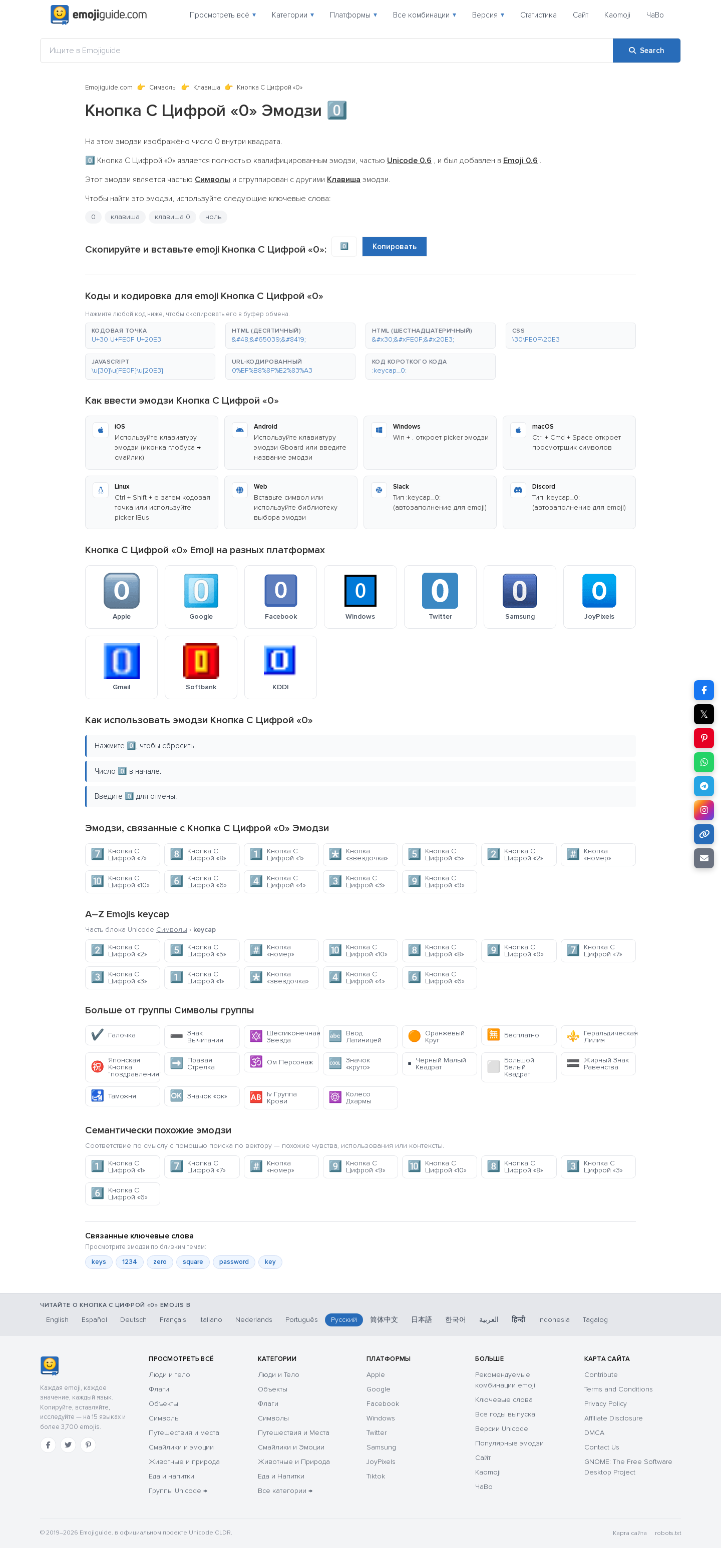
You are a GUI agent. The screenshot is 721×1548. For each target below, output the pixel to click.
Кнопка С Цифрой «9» (436, 881)
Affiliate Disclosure (613, 1418)
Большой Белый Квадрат (510, 1067)
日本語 (421, 1319)
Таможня (113, 1096)
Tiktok (376, 1476)
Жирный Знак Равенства (597, 1063)
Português (301, 1319)
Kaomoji (617, 15)
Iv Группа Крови (273, 1097)
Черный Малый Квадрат (437, 1063)
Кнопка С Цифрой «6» (198, 881)
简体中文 (384, 1319)
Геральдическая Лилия (601, 1036)
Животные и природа (184, 1461)
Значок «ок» (198, 1096)
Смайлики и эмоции (181, 1447)
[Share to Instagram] (704, 810)
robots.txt (668, 1533)
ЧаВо (655, 15)
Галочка (113, 1035)
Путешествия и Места (293, 1432)
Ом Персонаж (281, 1062)
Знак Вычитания (196, 1036)
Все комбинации (424, 15)
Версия (488, 15)
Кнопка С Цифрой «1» (276, 854)
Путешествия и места (184, 1432)
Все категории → (285, 1490)
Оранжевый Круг (436, 1036)
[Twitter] (68, 1445)
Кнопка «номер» (588, 854)
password (234, 1262)
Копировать (395, 246)
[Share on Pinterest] (704, 738)
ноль (213, 217)
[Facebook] (48, 1445)
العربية (489, 1319)
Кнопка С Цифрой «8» (198, 854)
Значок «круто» (349, 1063)
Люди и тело (169, 1374)
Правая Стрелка (192, 1063)
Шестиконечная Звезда (284, 1036)
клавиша (125, 217)
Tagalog (595, 1319)
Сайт (580, 15)
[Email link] (704, 858)
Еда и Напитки (281, 1476)
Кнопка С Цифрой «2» (515, 854)
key (270, 1262)
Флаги (159, 1389)
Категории (293, 15)
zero (160, 1262)
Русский (344, 1319)
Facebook (383, 1403)
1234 (129, 1262)
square (193, 1262)
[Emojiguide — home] (98, 15)
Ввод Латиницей (355, 1036)
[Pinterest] (88, 1445)
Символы (163, 88)
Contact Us (601, 1447)
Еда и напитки (171, 1476)
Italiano (210, 1319)
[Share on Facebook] (704, 690)
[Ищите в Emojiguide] (327, 51)
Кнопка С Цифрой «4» (277, 881)
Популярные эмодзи (509, 1443)
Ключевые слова (504, 1399)
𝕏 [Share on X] (704, 714)
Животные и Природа (294, 1461)
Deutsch (133, 1319)
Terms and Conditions (618, 1389)
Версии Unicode (501, 1428)
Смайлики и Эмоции (291, 1447)
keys (99, 1262)
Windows (381, 1418)
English (57, 1319)
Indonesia (554, 1319)
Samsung (381, 1447)
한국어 (455, 1319)
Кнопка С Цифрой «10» (120, 881)
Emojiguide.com (109, 88)
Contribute (601, 1374)
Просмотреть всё (223, 15)
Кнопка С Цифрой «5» (436, 854)
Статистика (538, 15)
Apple (376, 1374)
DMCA (594, 1432)
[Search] (646, 51)
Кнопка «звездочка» (358, 854)
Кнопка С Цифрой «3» (356, 881)
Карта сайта (630, 1533)
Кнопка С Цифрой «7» (119, 854)
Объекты (163, 1403)
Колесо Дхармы (350, 1097)
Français (173, 1319)
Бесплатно (513, 1035)
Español (94, 1319)
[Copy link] (704, 834)
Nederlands (253, 1319)
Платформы (353, 15)
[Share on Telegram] (704, 786)
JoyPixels (381, 1461)
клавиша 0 (172, 217)
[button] (150, 336)
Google (379, 1389)
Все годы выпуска (505, 1414)
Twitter (377, 1432)
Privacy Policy (605, 1403)
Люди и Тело (278, 1374)
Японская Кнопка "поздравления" (125, 1067)
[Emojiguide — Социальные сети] (49, 1366)
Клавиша (206, 88)
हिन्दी (518, 1319)
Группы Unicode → (178, 1490)
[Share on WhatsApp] (704, 762)
